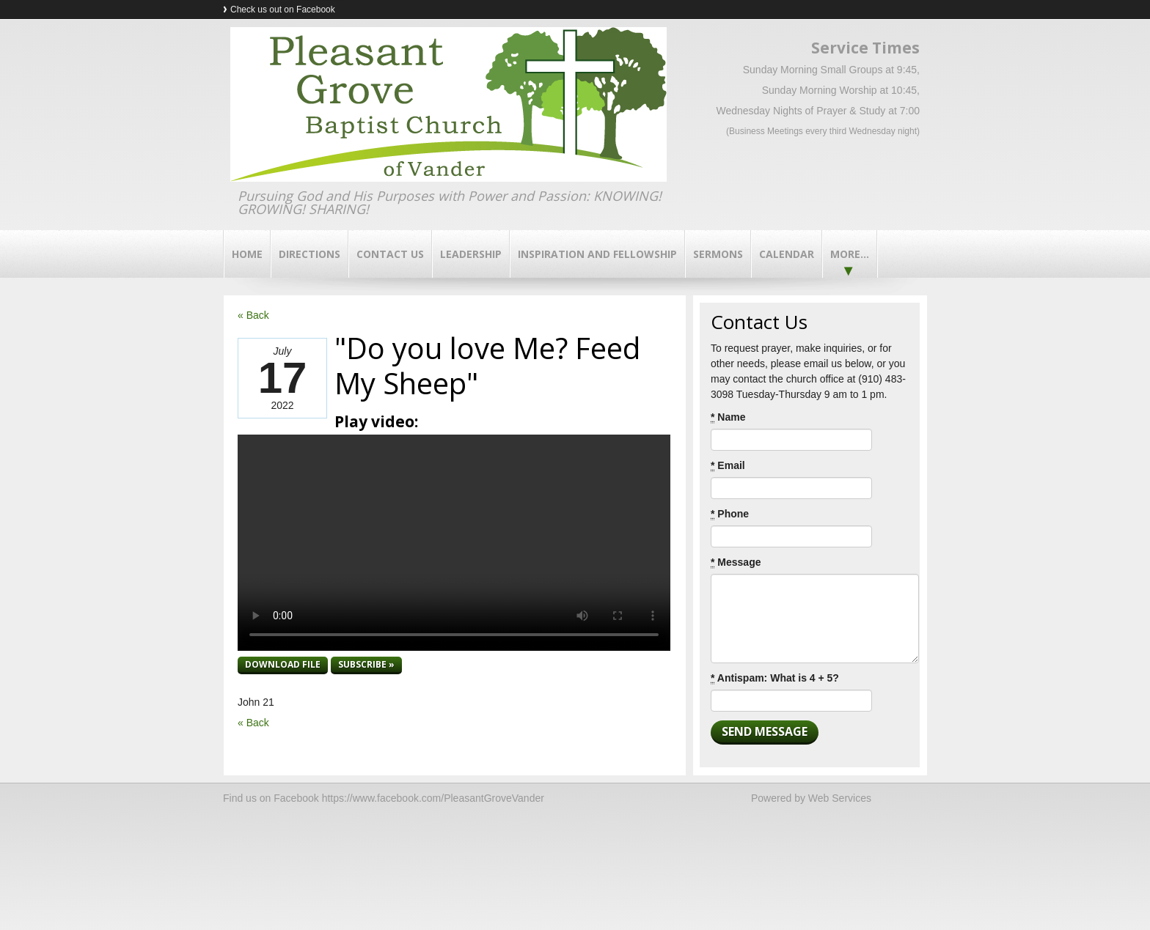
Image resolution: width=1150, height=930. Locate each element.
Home (247, 254)
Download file (283, 664)
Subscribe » (366, 664)
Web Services (839, 798)
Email (728, 466)
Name (728, 417)
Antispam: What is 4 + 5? (775, 678)
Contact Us (390, 254)
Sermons (718, 254)
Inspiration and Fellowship (597, 254)
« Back (253, 315)
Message (736, 562)
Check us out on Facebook (282, 9)
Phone (730, 514)
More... (849, 254)
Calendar (786, 254)
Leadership (471, 254)
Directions (309, 254)
